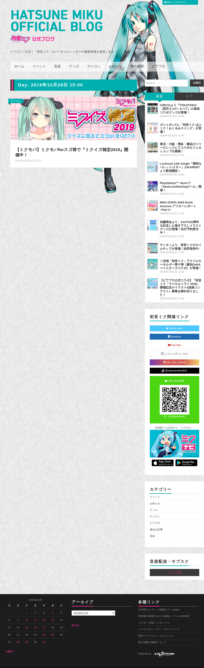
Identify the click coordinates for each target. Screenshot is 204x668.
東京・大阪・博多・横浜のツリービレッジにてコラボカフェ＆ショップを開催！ (180, 142)
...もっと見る (174, 567)
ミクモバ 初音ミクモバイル (154, 617)
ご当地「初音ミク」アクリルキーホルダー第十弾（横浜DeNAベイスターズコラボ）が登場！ (180, 259)
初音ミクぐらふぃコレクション (156, 630)
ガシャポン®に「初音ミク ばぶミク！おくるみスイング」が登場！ (180, 122)
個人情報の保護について (152, 637)
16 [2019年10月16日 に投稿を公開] (35, 622)
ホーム (19, 61)
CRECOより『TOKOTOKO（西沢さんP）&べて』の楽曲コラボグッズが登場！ (180, 103)
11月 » (11, 646)
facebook (174, 331)
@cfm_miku (174, 323)
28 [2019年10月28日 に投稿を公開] (18, 636)
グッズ (74, 61)
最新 (159, 91)
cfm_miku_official (174, 357)
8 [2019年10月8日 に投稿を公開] (26, 614)
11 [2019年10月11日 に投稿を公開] (52, 614)
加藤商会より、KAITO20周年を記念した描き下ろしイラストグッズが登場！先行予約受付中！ (180, 222)
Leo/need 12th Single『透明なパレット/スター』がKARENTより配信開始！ (181, 161)
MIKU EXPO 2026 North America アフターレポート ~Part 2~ (178, 200)
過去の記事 (156, 524)
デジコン (94, 61)
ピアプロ (158, 61)
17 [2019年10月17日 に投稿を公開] (44, 622)
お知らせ (115, 61)
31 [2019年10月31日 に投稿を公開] (44, 636)
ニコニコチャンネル (174, 348)
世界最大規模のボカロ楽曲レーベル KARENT (164, 610)
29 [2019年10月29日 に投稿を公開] (26, 636)
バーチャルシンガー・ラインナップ (158, 624)
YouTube (174, 339)
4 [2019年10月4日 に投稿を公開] (52, 607)
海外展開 (137, 61)
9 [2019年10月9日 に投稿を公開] (35, 614)
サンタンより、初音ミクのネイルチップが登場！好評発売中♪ (180, 241)
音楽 (57, 61)
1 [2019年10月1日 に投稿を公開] (26, 607)
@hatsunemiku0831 (174, 365)
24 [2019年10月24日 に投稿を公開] (44, 629)
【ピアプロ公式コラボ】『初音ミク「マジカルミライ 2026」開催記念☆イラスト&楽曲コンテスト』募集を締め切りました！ (180, 282)
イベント (39, 61)
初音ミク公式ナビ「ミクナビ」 (175, 422)
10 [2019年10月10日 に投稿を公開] (44, 614)
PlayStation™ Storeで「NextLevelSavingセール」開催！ (181, 181)
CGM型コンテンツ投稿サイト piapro (159, 604)
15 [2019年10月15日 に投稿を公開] (26, 622)
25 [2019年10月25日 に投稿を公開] (52, 629)
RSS (75, 620)
